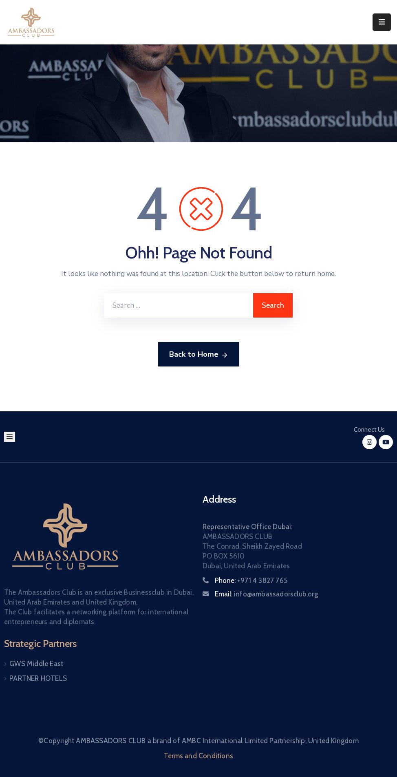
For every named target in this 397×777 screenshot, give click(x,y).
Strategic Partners (40, 643)
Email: (266, 594)
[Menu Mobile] (382, 22)
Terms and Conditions (198, 756)
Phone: (251, 580)
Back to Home (198, 354)
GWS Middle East (36, 664)
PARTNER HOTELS (38, 678)
